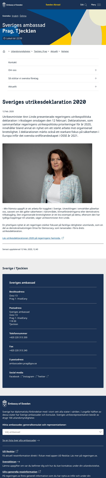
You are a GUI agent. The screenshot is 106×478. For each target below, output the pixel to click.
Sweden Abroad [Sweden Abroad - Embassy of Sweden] (53, 4)
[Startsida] (4, 51)
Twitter (41, 376)
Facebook (14, 376)
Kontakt (12, 62)
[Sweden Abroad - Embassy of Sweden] (14, 5)
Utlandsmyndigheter (20, 51)
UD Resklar (8, 451)
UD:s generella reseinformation (19, 471)
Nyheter (65, 51)
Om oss (12, 70)
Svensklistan (9, 461)
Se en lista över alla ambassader (19, 440)
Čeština (23, 16)
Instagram (28, 376)
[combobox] (53, 432)
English (15, 16)
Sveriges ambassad (23, 28)
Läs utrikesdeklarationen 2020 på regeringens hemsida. (31, 238)
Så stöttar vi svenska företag (23, 78)
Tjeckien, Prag (40, 51)
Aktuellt (54, 51)
